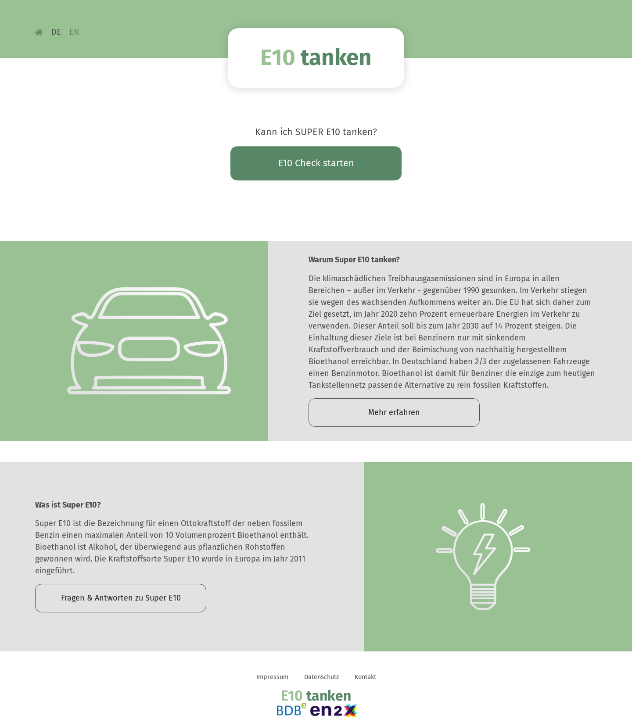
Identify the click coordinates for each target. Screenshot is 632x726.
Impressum (272, 677)
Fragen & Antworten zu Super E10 (121, 598)
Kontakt (365, 677)
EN (74, 32)
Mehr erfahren (394, 412)
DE (56, 32)
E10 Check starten (316, 163)
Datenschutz (321, 677)
